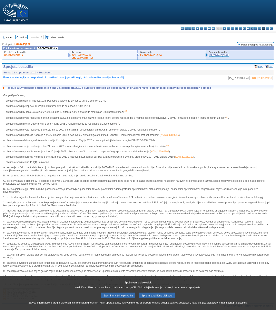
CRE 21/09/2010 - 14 (82, 57)
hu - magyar (236, 28)
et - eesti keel (201, 28)
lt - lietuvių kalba (232, 28)
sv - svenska (271, 28)
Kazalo (9, 37)
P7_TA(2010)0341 (218, 55)
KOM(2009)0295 (160, 151)
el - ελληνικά (205, 28)
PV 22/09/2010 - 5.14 (151, 55)
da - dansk (193, 28)
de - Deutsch (197, 28)
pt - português (252, 28)
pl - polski (248, 28)
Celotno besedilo (57, 37)
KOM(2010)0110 (184, 156)
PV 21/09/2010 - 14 (81, 55)
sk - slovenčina (259, 28)
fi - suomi (267, 28)
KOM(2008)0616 (170, 135)
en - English (209, 28)
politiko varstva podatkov (175, 307)
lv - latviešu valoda (228, 28)
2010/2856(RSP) (22, 44)
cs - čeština (189, 28)
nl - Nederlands (244, 28)
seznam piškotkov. (236, 307)
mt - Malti (240, 28)
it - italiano (224, 28)
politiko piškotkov (208, 307)
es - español (186, 28)
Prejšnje (23, 37)
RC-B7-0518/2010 (13, 55)
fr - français (213, 28)
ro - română (255, 28)
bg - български (182, 28)
